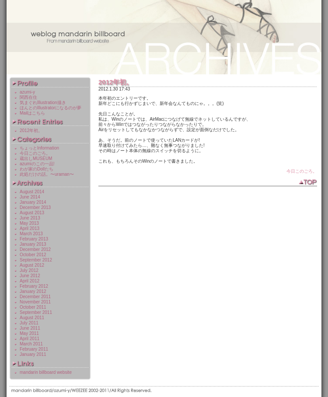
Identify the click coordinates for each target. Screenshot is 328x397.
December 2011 (35, 296)
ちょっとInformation (39, 148)
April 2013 (29, 228)
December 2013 (35, 207)
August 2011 (32, 317)
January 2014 (33, 202)
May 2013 (29, 223)
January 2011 (33, 354)
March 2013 (31, 233)
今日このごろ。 (301, 171)
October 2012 (33, 254)
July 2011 (29, 322)
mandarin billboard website (46, 372)
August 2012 (32, 265)
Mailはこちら (32, 113)
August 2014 (32, 191)
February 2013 (34, 239)
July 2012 (29, 270)
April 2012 (29, 281)
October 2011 (33, 307)
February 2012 (34, 286)
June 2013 (30, 218)
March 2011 (31, 343)
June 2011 (30, 328)
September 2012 (36, 260)
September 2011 (36, 312)
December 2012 (35, 249)
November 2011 (35, 301)
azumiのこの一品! (37, 163)
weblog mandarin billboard (164, 37)
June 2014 (30, 197)
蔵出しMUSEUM (36, 158)
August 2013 (32, 212)
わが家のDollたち (36, 169)
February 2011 (34, 349)
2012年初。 (115, 82)
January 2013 (33, 244)
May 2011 (29, 333)
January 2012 (33, 291)
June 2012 (30, 275)
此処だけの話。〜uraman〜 (47, 174)
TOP (307, 182)
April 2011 (29, 338)
